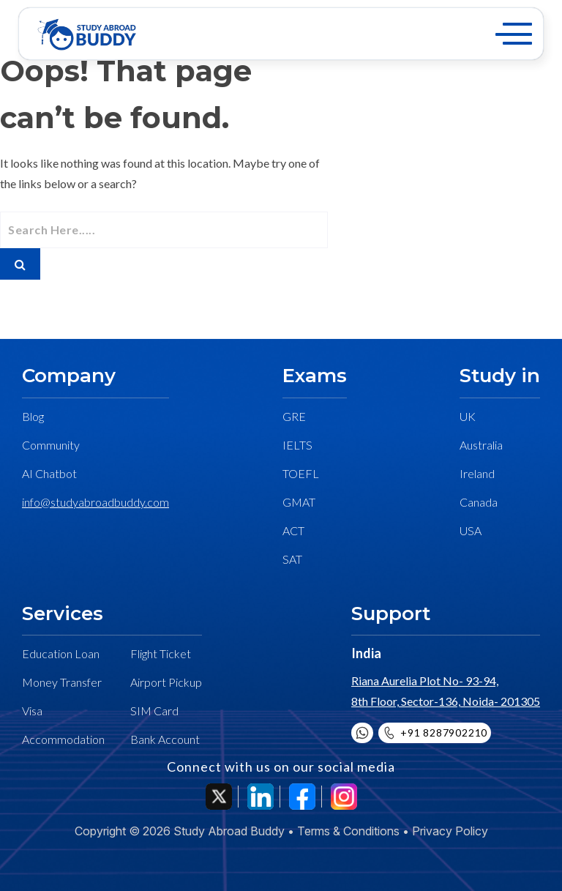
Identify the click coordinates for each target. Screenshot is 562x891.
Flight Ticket (160, 653)
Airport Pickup (166, 682)
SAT (292, 559)
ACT (293, 530)
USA (471, 530)
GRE (294, 416)
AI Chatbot (49, 473)
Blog (33, 416)
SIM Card (154, 710)
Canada (479, 502)
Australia (481, 445)
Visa (32, 710)
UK (468, 416)
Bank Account (165, 739)
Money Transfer (62, 682)
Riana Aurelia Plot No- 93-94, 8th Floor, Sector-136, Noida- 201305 (445, 691)
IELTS (297, 445)
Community (51, 445)
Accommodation (63, 739)
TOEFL (300, 473)
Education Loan (61, 653)
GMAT (298, 502)
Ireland (477, 473)
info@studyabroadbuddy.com (95, 502)
